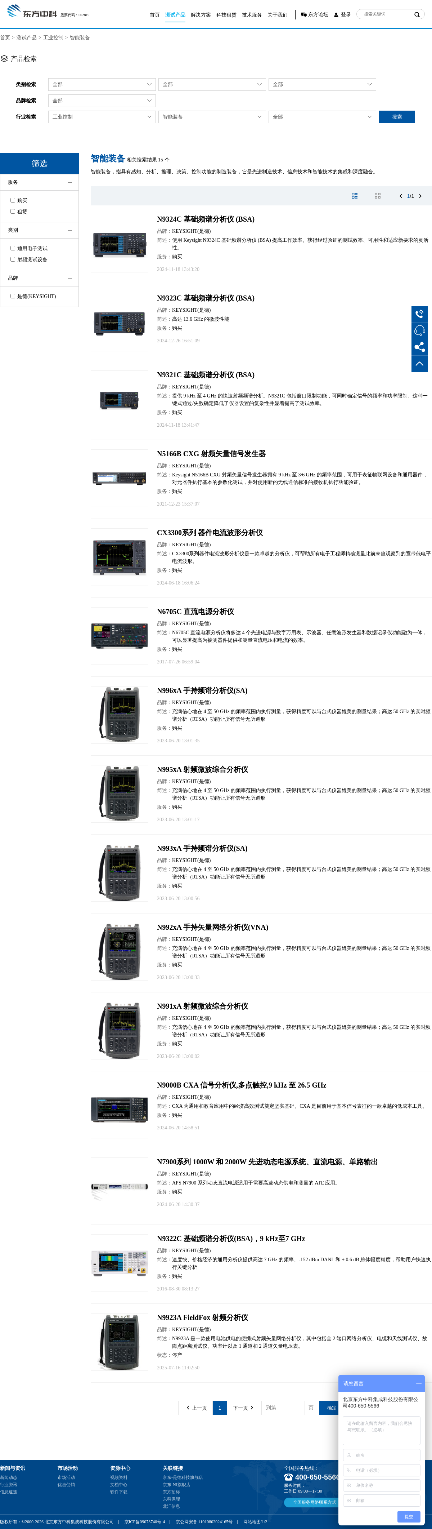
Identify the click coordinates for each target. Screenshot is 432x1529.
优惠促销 (66, 1484)
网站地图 (252, 1521)
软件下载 (118, 1491)
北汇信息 (171, 1506)
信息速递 (8, 1491)
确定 (332, 1407)
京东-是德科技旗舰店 (183, 1477)
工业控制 (53, 37)
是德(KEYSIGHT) (33, 296)
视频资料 (118, 1477)
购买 (18, 200)
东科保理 (171, 1499)
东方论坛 (318, 14)
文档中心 (118, 1484)
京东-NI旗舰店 (176, 1484)
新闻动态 (8, 1477)
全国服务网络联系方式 (314, 1502)
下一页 (243, 1408)
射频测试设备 (29, 259)
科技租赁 (226, 15)
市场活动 (66, 1477)
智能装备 (80, 37)
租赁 (18, 211)
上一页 (197, 1408)
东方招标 (171, 1491)
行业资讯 (8, 1484)
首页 (155, 15)
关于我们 (277, 15)
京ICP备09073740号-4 (145, 1521)
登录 (346, 14)
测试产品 (175, 15)
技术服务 (252, 15)
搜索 (397, 117)
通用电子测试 (29, 248)
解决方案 (201, 15)
